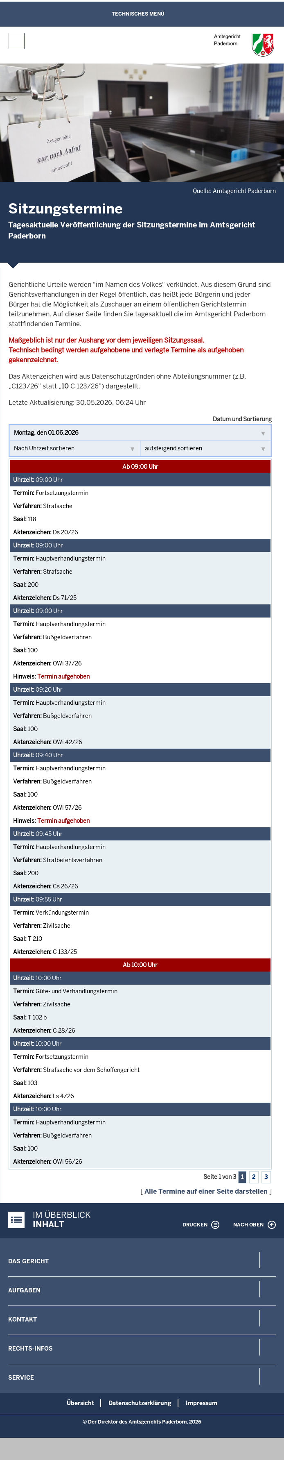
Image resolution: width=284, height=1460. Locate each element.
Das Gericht (28, 1261)
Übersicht (80, 1403)
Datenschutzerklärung (139, 1403)
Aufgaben (24, 1290)
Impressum (201, 1403)
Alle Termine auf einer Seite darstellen (206, 1191)
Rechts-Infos (30, 1348)
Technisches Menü (138, 14)
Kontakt (22, 1319)
